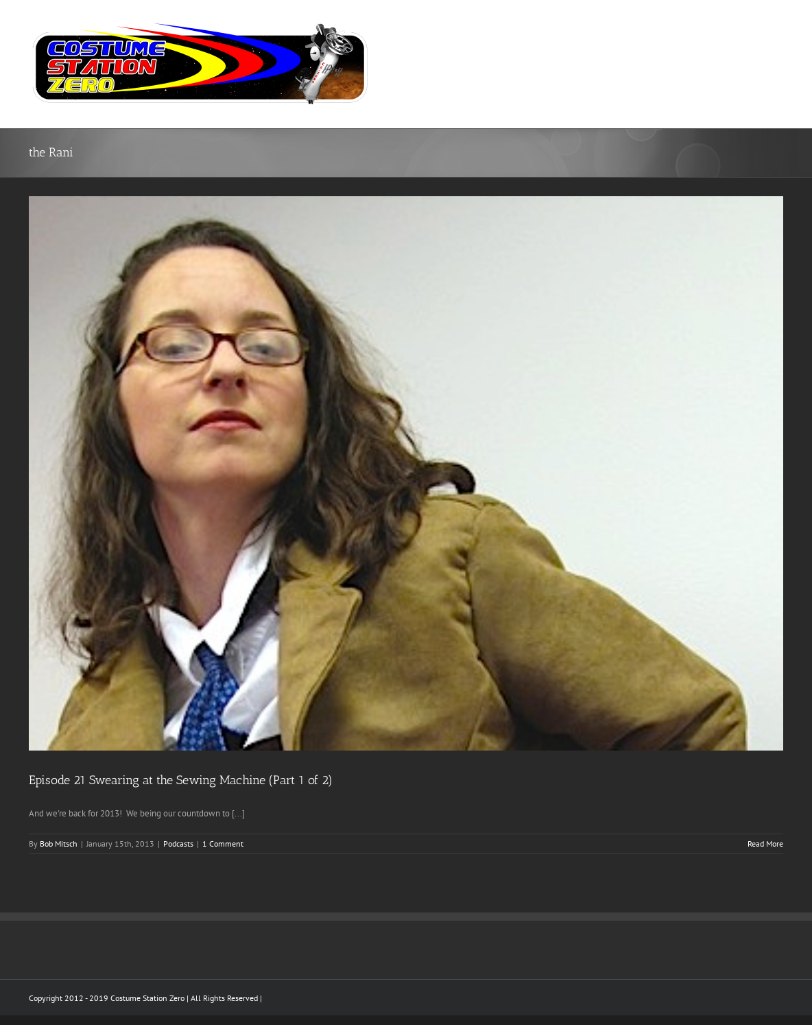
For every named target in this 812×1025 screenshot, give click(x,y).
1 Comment (222, 843)
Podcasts (178, 843)
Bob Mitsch (58, 843)
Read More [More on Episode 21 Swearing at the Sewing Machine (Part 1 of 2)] (765, 843)
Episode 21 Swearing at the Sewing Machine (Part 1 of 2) (181, 780)
